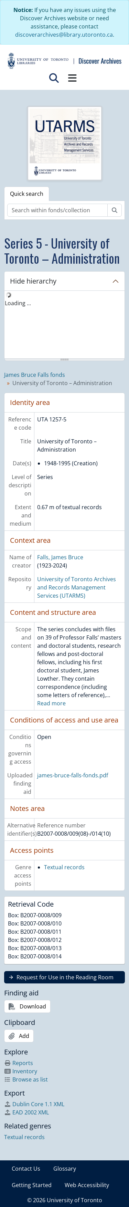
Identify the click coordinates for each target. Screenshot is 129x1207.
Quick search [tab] (26, 194)
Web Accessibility (87, 1185)
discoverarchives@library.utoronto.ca (64, 34)
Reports (18, 1063)
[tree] (64, 325)
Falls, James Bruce (60, 557)
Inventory (20, 1071)
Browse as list (26, 1079)
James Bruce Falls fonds (34, 375)
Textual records (64, 867)
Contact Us (26, 1168)
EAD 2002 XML (26, 1112)
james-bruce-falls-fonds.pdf (72, 775)
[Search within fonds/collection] (57, 210)
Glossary (64, 1168)
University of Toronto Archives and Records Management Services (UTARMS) (76, 587)
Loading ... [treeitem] (18, 303)
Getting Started (32, 1185)
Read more (51, 703)
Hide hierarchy (33, 281)
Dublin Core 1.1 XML (34, 1104)
